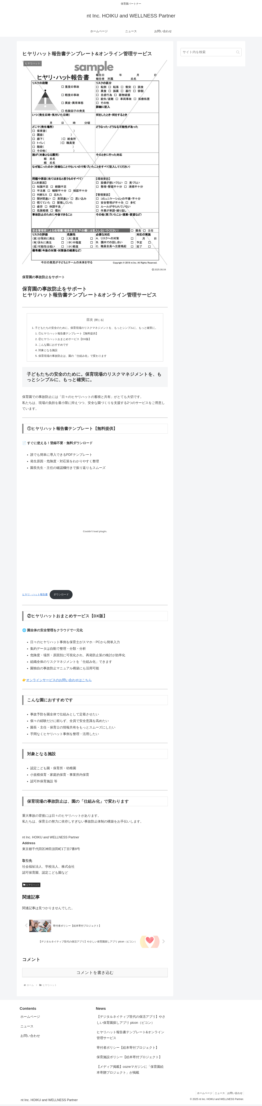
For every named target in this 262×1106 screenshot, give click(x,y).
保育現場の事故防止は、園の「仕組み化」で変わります (71, 357)
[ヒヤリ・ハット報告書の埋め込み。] (95, 532)
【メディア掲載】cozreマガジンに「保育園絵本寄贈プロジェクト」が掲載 (130, 1071)
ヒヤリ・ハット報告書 (35, 596)
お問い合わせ (30, 1037)
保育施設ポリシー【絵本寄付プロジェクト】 (129, 1059)
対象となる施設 (45, 351)
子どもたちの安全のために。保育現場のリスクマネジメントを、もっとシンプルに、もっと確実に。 (96, 327)
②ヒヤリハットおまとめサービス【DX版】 (63, 339)
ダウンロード (61, 596)
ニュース (26, 1028)
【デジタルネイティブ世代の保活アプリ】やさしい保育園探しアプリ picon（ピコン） (131, 1021)
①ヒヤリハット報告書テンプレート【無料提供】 (67, 333)
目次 (89, 319)
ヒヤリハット (31, 886)
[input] (211, 52)
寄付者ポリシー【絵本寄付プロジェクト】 (128, 1049)
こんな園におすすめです (51, 345)
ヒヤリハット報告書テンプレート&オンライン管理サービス (130, 1036)
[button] (238, 52)
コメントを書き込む (95, 974)
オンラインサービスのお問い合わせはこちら (59, 682)
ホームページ (30, 1018)
